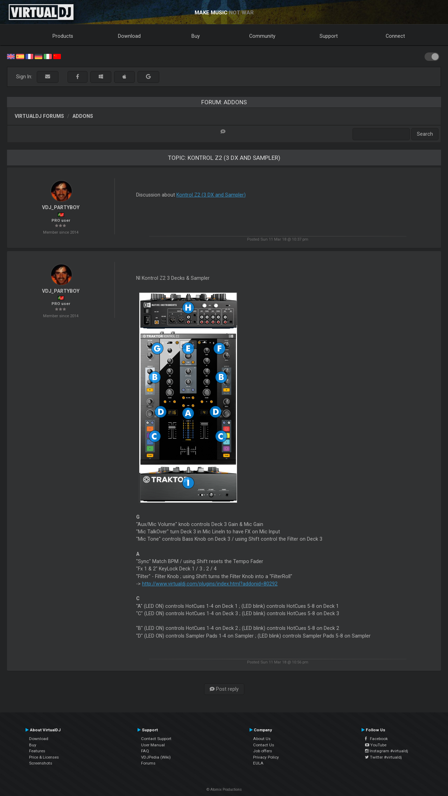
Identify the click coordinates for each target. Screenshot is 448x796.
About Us (262, 738)
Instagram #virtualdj (386, 750)
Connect (395, 36)
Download (129, 36)
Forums (148, 763)
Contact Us (263, 744)
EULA (258, 763)
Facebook (376, 738)
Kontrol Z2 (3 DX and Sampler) (211, 195)
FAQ (145, 750)
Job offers (262, 750)
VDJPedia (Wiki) (156, 757)
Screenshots (40, 763)
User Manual (153, 744)
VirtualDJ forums (39, 116)
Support (329, 36)
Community (262, 36)
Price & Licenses (44, 757)
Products (62, 36)
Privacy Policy (266, 757)
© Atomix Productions (224, 789)
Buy (195, 36)
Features (37, 750)
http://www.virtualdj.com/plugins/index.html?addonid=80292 (210, 584)
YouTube (375, 744)
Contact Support (156, 738)
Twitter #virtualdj (383, 757)
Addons (82, 116)
